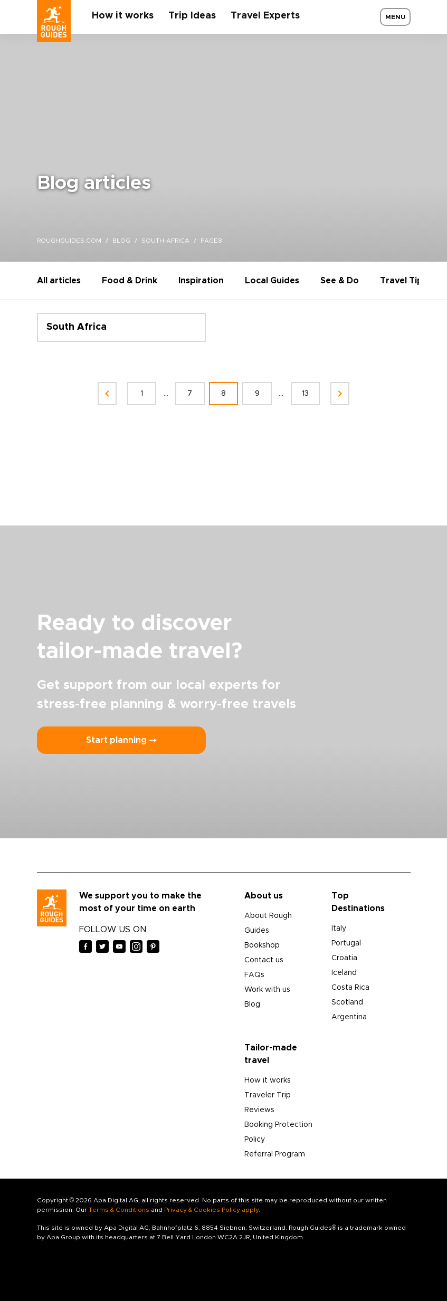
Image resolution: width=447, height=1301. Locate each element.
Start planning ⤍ (121, 740)
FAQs (254, 975)
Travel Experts (265, 16)
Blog (252, 1004)
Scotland (347, 1002)
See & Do (339, 280)
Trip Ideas (192, 16)
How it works (123, 16)
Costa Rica (350, 987)
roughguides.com (69, 240)
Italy (338, 928)
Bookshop (262, 945)
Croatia (344, 958)
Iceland (344, 973)
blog (121, 240)
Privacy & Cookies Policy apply (211, 1210)
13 (305, 393)
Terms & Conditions (119, 1210)
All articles (59, 280)
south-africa (165, 240)
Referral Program (274, 1154)
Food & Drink (129, 280)
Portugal (346, 943)
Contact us (263, 960)
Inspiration (201, 280)
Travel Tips (403, 280)
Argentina (349, 1017)
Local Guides (272, 280)
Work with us (267, 989)
